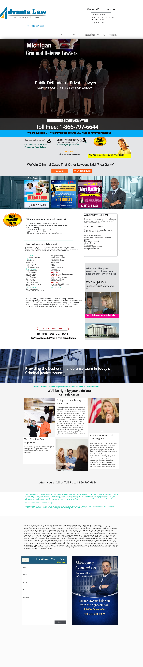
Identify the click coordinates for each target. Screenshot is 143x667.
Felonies (28, 259)
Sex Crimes (54, 272)
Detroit (32, 527)
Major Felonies (55, 276)
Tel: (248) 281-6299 (36, 26)
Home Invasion (31, 287)
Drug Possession (31, 269)
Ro (51, 287)
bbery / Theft (56, 287)
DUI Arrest (29, 256)
